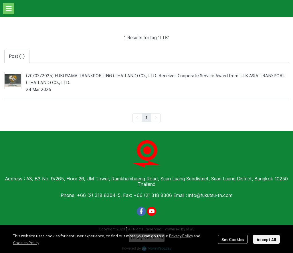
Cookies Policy (26, 242)
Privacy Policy (181, 235)
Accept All (266, 239)
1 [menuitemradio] (146, 117)
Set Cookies (232, 239)
